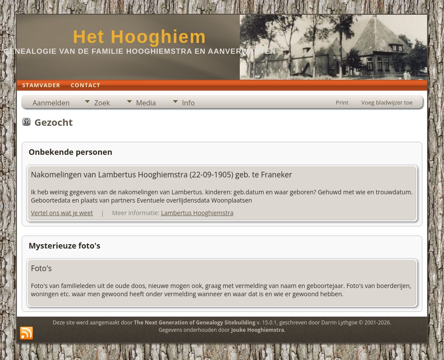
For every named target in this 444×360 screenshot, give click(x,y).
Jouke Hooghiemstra (257, 330)
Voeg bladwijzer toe (387, 102)
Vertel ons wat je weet (62, 213)
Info (188, 103)
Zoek (102, 103)
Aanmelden (51, 103)
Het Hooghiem (140, 36)
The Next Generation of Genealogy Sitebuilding (194, 322)
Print (342, 102)
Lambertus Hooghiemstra (197, 213)
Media (146, 103)
